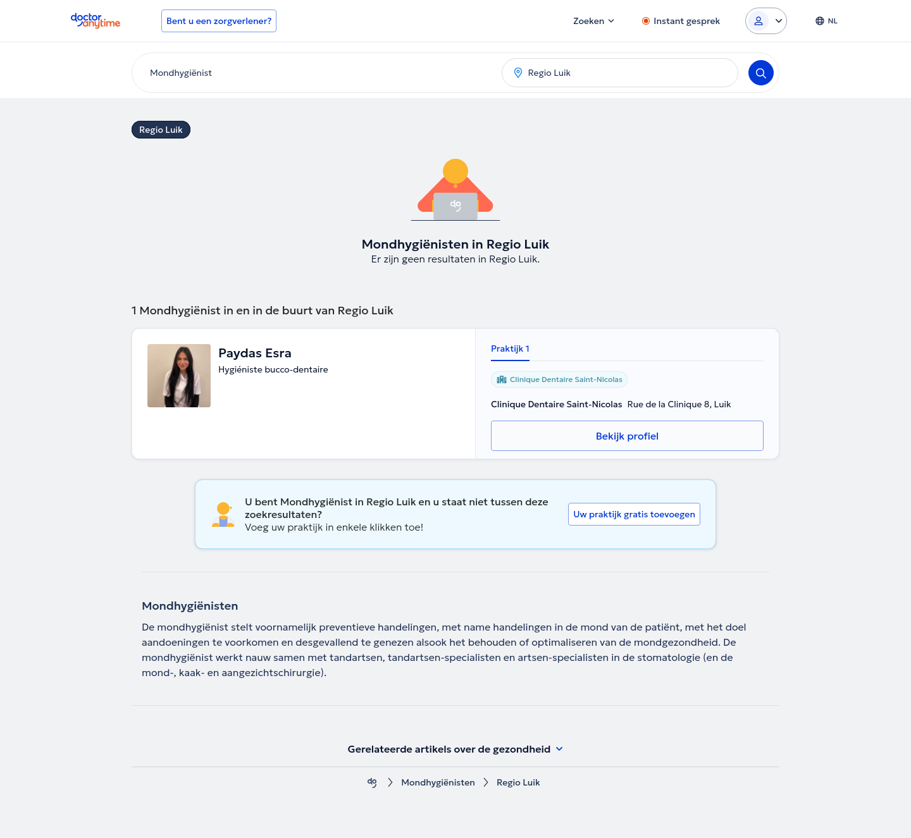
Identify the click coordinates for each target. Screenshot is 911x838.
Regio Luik (161, 129)
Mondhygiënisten (438, 782)
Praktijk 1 (510, 348)
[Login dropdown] (766, 21)
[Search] (761, 72)
